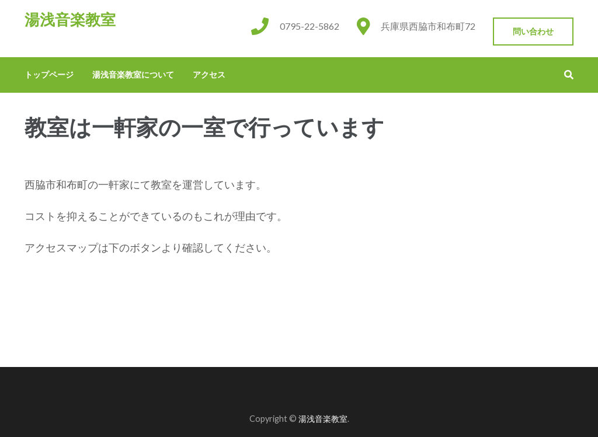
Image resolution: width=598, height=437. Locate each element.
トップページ (49, 74)
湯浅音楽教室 (70, 20)
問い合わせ (533, 31)
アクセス (209, 74)
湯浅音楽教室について (133, 74)
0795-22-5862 (309, 26)
